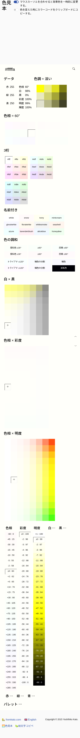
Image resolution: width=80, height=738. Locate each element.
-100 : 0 (25, 682)
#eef (34, 167)
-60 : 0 (11, 534)
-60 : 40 (25, 629)
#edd (49, 174)
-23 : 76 (39, 576)
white (11, 218)
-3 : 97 (25, 544)
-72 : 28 (25, 645)
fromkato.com (11, 719)
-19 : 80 (39, 571)
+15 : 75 (11, 592)
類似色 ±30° (15, 248)
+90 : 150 (10, 619)
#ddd (24, 199)
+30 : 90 (11, 597)
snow (26, 218)
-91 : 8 (39, 672)
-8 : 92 (25, 555)
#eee (41, 167)
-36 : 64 (25, 592)
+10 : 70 (11, 587)
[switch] (16, 2)
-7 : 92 (39, 555)
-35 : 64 (39, 592)
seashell (57, 224)
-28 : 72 (25, 581)
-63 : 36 (39, 634)
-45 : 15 (10, 539)
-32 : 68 (25, 587)
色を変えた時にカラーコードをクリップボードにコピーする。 (49, 11)
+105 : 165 (11, 624)
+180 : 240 (11, 650)
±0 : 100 (25, 534)
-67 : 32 (39, 640)
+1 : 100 (39, 534)
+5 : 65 (11, 581)
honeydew (57, 231)
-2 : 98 (25, 539)
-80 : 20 (25, 656)
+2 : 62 (11, 576)
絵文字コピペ (24, 726)
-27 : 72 (39, 581)
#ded (24, 192)
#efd (49, 159)
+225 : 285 (11, 666)
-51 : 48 (39, 619)
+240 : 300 (11, 672)
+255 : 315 (11, 677)
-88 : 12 (25, 666)
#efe (42, 159)
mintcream (57, 218)
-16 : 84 (25, 566)
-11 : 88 (39, 560)
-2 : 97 (39, 544)
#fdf (9, 174)
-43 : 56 (39, 603)
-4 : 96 (25, 550)
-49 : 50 (39, 613)
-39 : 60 (39, 597)
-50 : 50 (25, 613)
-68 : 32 (25, 640)
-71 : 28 (39, 645)
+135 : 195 (11, 634)
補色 (64, 261)
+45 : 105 (10, 603)
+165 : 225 (11, 645)
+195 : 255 (11, 656)
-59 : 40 (39, 629)
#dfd (24, 184)
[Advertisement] (40, 41)
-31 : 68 (39, 587)
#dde (16, 199)
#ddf (9, 199)
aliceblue (41, 231)
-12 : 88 (25, 560)
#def (9, 192)
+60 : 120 (10, 608)
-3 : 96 (39, 550)
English (30, 719)
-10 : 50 (10, 555)
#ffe (16, 159)
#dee (16, 192)
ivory (41, 218)
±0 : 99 (39, 539)
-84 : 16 (25, 661)
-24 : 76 (25, 576)
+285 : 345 (11, 688)
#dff (9, 184)
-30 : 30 (10, 544)
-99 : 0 (39, 682)
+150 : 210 (11, 640)
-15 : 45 (10, 550)
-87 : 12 (39, 666)
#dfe (16, 184)
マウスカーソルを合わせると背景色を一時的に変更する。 (49, 3)
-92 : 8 (25, 672)
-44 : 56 (25, 603)
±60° (39, 248)
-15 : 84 (39, 566)
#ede (41, 174)
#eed (49, 167)
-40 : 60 (25, 597)
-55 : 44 (39, 624)
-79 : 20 (39, 656)
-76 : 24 (25, 650)
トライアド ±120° (16, 261)
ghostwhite (11, 224)
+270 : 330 (11, 682)
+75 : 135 (10, 613)
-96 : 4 (25, 677)
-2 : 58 (11, 566)
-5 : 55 (11, 560)
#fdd (24, 174)
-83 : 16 (39, 661)
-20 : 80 (25, 571)
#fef (9, 167)
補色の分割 (40, 261)
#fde (16, 174)
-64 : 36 (25, 634)
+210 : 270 (11, 661)
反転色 (64, 268)
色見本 (7, 726)
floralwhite (26, 224)
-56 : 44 (25, 624)
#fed (24, 167)
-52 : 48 (25, 619)
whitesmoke (41, 224)
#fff (8, 159)
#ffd (24, 159)
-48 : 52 (25, 608)
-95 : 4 (39, 677)
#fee (16, 167)
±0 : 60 (11, 571)
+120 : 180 (11, 629)
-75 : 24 (39, 650)
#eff (34, 159)
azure (11, 231)
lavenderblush (26, 231)
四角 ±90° (63, 248)
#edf (34, 174)
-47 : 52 (39, 608)
